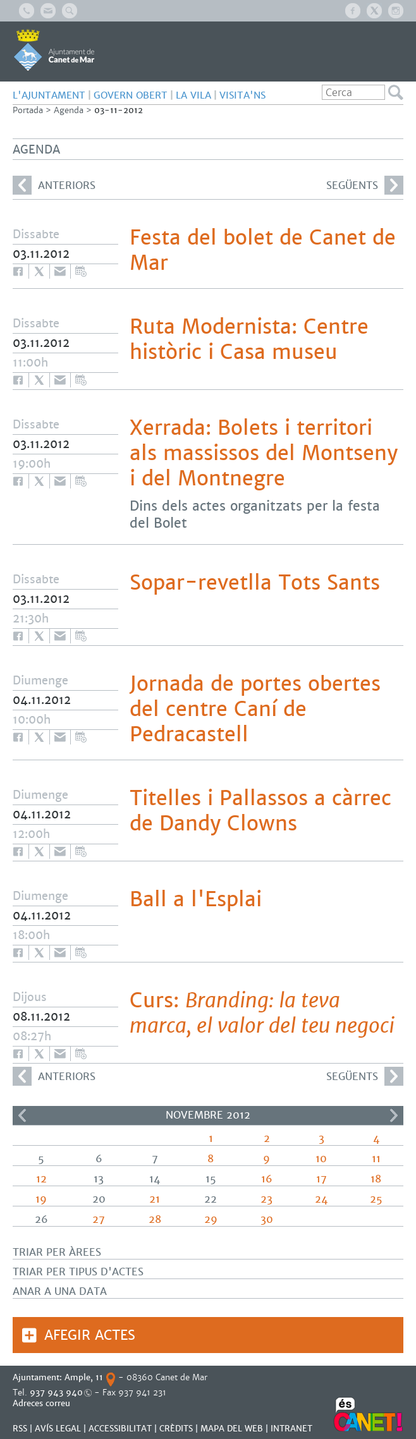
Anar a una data (60, 1291)
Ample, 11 (83, 1377)
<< (22, 1115)
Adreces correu (43, 1403)
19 (41, 1199)
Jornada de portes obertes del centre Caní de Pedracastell (255, 709)
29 (210, 1219)
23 (266, 1199)
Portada (28, 110)
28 (155, 1219)
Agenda (68, 110)
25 (376, 1199)
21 (154, 1199)
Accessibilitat (120, 1428)
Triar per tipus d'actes (78, 1271)
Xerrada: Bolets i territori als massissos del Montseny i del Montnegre (264, 453)
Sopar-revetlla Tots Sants (255, 582)
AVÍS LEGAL (58, 1428)
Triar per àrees (57, 1252)
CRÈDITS (176, 1428)
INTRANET (291, 1428)
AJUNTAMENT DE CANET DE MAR (54, 50)
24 (321, 1199)
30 (266, 1219)
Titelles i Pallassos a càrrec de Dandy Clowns (260, 811)
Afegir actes (89, 1335)
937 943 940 (56, 1392)
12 (41, 1179)
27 (98, 1219)
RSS (20, 1428)
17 (321, 1179)
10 (321, 1158)
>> (393, 1115)
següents (364, 185)
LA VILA (193, 95)
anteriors (54, 185)
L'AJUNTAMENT (49, 95)
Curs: (262, 1013)
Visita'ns (242, 95)
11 (376, 1158)
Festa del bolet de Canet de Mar (263, 250)
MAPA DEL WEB (231, 1428)
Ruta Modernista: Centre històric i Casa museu (249, 339)
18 (375, 1179)
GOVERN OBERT (131, 95)
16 (266, 1179)
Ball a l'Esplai (196, 899)
